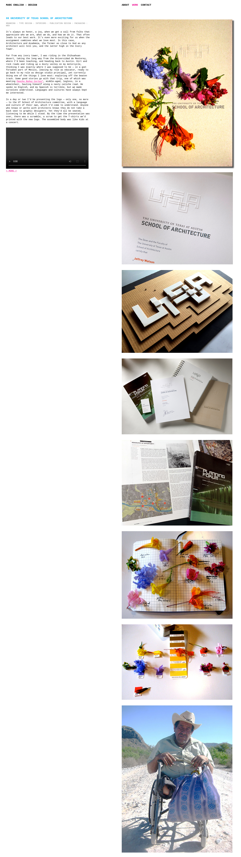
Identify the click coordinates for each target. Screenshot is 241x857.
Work (135, 5)
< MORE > (11, 171)
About (125, 5)
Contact (146, 5)
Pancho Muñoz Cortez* (30, 81)
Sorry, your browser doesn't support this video (47, 148)
